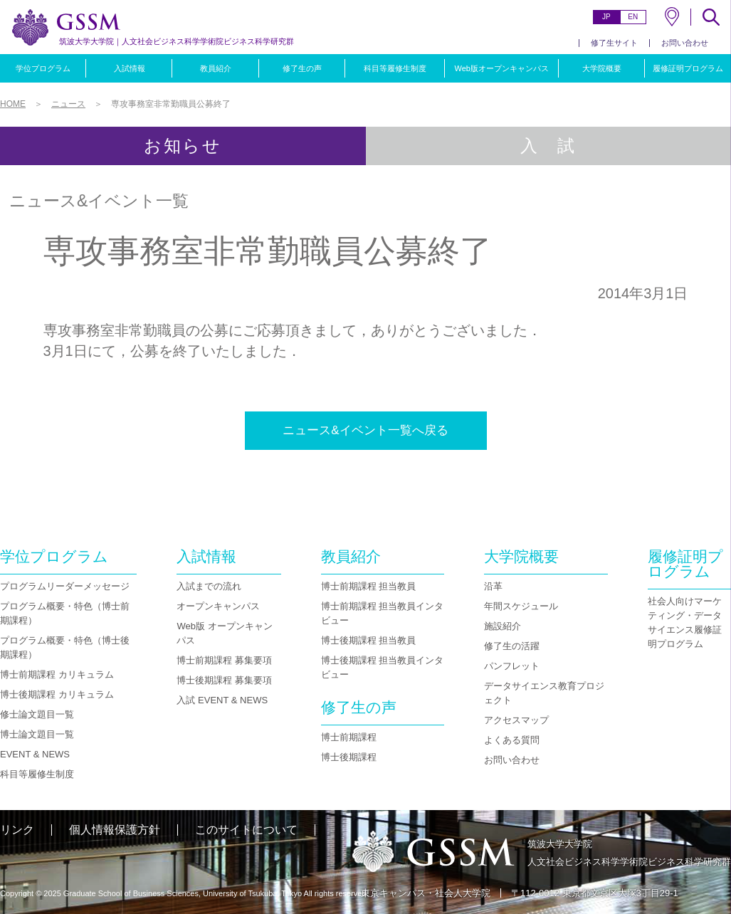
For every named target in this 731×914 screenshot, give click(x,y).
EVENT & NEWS (35, 754)
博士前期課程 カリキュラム (57, 674)
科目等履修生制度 (395, 68)
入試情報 (129, 68)
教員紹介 (215, 68)
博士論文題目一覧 (37, 734)
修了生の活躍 (512, 646)
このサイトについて (246, 830)
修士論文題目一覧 (37, 714)
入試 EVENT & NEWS (222, 700)
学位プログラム (43, 68)
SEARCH (711, 17)
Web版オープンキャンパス (501, 68)
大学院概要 (601, 68)
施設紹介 (502, 626)
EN (633, 17)
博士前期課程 (349, 737)
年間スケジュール (521, 606)
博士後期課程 (349, 757)
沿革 (493, 586)
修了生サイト (614, 42)
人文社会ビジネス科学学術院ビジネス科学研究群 (176, 41)
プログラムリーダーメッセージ (65, 586)
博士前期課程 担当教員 (368, 586)
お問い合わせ (684, 42)
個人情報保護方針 (114, 830)
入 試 (548, 145)
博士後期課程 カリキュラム (57, 694)
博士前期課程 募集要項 (224, 660)
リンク (17, 830)
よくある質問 (512, 740)
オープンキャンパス (218, 606)
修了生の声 (302, 68)
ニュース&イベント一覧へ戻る (365, 430)
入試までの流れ (209, 586)
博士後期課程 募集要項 (224, 680)
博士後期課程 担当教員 (368, 640)
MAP (672, 16)
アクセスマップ (516, 720)
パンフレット (512, 666)
